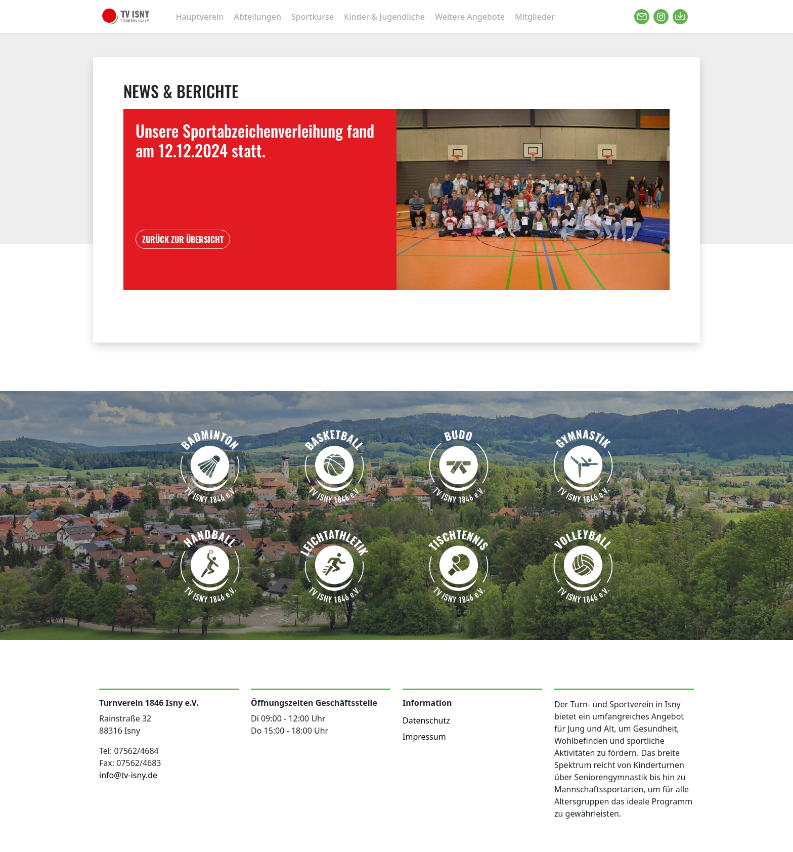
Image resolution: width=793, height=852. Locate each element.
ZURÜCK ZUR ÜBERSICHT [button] (183, 239)
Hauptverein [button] (200, 16)
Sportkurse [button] (312, 16)
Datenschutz (426, 720)
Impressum (424, 736)
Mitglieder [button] (535, 16)
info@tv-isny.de (128, 775)
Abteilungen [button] (257, 16)
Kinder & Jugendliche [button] (384, 16)
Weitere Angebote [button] (470, 16)
